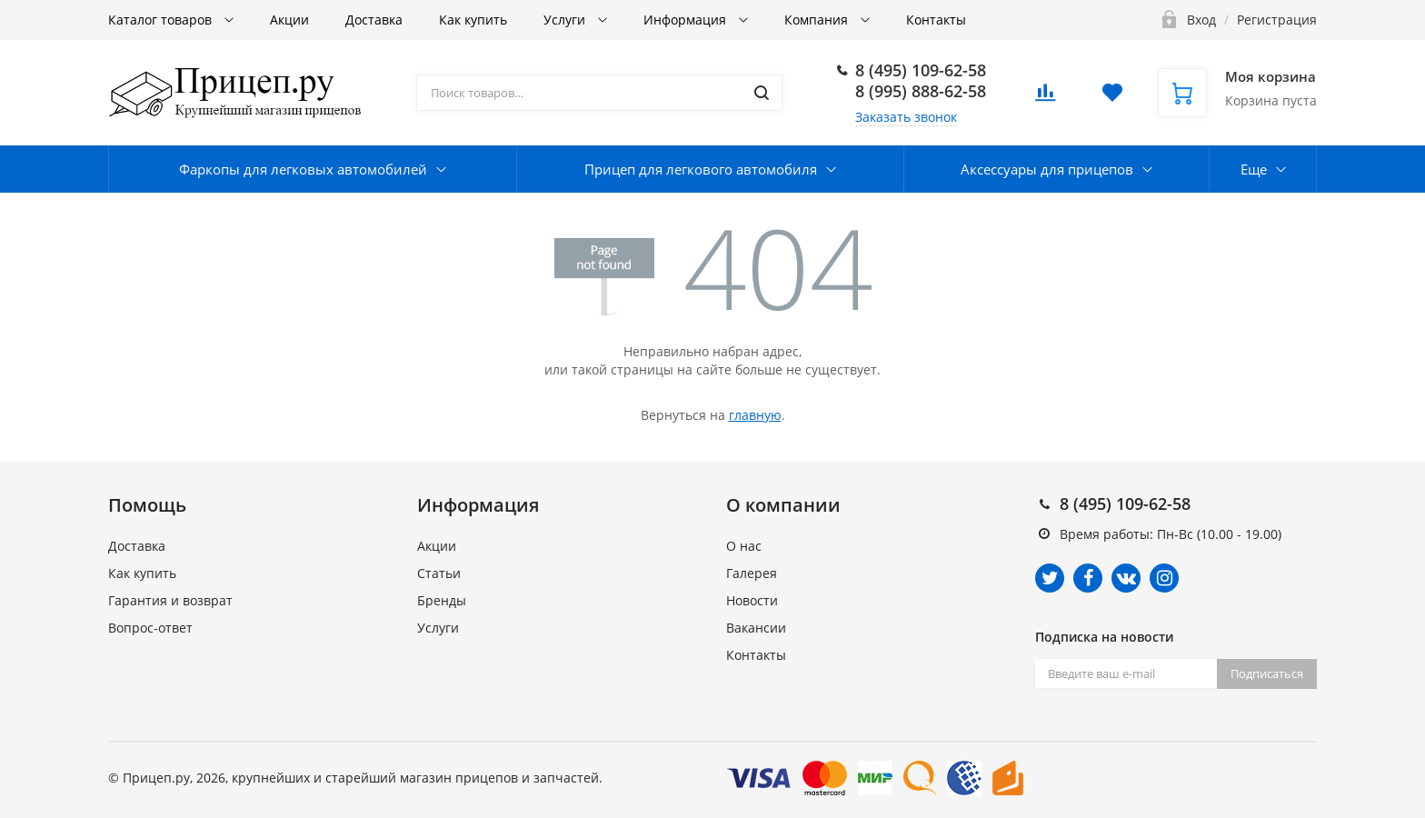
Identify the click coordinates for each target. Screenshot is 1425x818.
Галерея (751, 573)
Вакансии (756, 627)
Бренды (441, 600)
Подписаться (1267, 673)
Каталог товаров (161, 19)
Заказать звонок (906, 116)
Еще (1254, 169)
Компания (818, 19)
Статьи (439, 573)
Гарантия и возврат (170, 600)
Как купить (473, 19)
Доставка (374, 19)
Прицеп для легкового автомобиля (700, 169)
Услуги (566, 19)
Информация (686, 19)
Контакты (936, 19)
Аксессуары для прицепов (1047, 169)
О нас (744, 545)
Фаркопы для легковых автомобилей (303, 169)
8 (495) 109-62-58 (920, 70)
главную (755, 415)
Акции (289, 19)
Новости (752, 600)
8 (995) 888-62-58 (920, 91)
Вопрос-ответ (150, 627)
